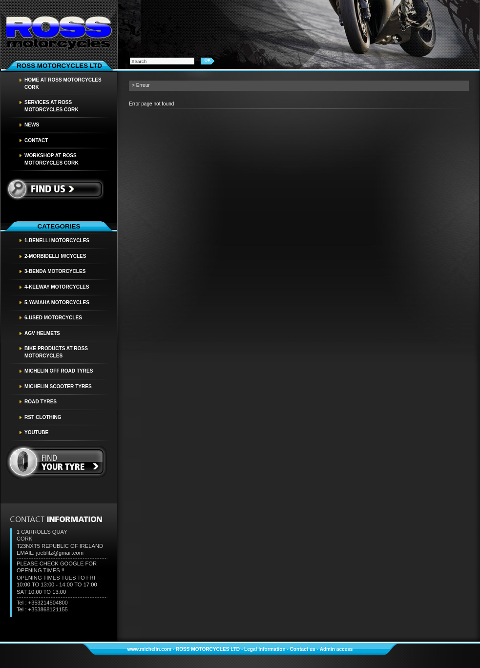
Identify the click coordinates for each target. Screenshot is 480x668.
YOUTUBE (36, 432)
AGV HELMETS (42, 333)
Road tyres (40, 401)
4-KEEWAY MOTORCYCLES (56, 287)
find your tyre (56, 462)
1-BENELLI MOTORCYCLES (56, 240)
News (31, 124)
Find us (54, 189)
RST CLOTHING (43, 417)
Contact (36, 140)
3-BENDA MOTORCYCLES (54, 271)
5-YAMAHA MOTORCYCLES (56, 302)
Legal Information (265, 649)
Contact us (302, 649)
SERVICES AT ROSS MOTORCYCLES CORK (51, 106)
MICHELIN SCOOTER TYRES (58, 386)
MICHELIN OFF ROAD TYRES (58, 371)
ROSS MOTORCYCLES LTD (208, 649)
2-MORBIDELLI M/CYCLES (55, 256)
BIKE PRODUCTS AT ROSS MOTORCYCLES (56, 352)
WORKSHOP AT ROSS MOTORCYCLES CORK (51, 159)
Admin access (336, 649)
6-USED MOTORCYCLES (53, 317)
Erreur (143, 85)
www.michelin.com (149, 649)
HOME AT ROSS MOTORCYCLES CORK (63, 83)
